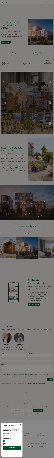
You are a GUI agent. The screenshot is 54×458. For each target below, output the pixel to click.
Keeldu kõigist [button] (12, 450)
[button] (12, 454)
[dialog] (11, 440)
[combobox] (20, 424)
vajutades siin (6, 433)
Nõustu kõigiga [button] (12, 447)
